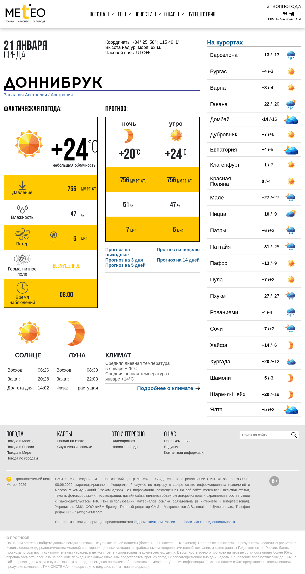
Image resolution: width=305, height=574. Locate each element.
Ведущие (171, 447)
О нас (168, 15)
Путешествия (199, 15)
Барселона (224, 55)
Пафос (218, 263)
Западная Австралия (25, 94)
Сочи (216, 329)
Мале (217, 197)
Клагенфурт (225, 165)
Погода (100, 15)
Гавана (219, 104)
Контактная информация (184, 453)
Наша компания (177, 441)
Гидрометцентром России (154, 522)
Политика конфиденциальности (209, 522)
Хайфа (218, 345)
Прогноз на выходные (117, 252)
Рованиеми (224, 312)
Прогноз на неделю (178, 249)
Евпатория (223, 150)
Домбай (220, 119)
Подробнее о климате (168, 388)
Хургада (220, 361)
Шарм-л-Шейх (228, 394)
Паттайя (220, 247)
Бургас (218, 71)
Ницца (218, 214)
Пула (216, 279)
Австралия (62, 94)
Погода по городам (22, 458)
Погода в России (20, 447)
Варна (218, 88)
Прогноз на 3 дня (124, 260)
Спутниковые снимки (74, 447)
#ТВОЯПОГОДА (284, 6)
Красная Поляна (220, 181)
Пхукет (218, 296)
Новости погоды (124, 447)
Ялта (216, 409)
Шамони (220, 378)
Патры (218, 230)
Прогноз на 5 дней (125, 265)
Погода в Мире (18, 453)
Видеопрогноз (123, 441)
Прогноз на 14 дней (178, 260)
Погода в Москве (20, 441)
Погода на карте (70, 441)
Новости (143, 15)
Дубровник (223, 134)
